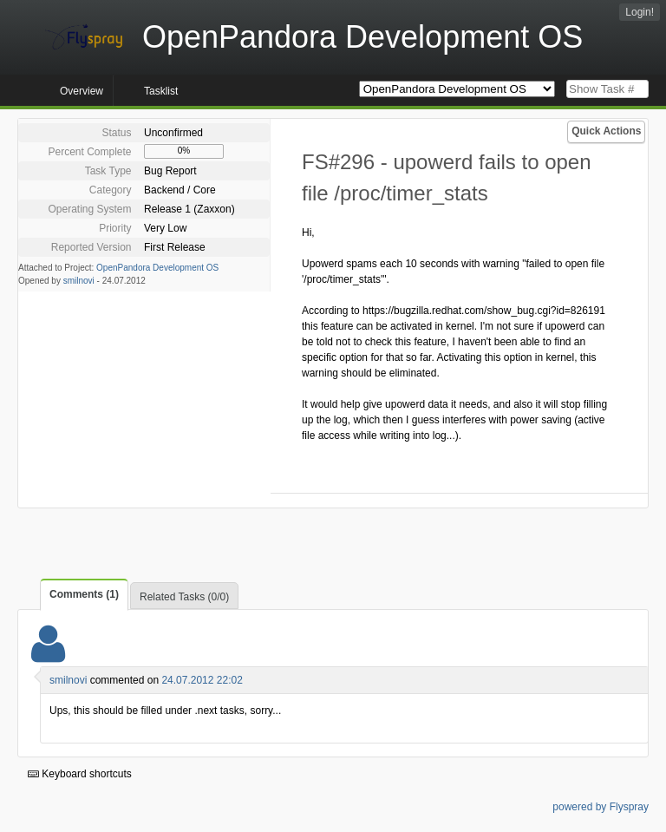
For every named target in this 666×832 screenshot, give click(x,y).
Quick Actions (606, 131)
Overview (81, 91)
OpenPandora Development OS (157, 267)
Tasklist (161, 91)
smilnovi (79, 280)
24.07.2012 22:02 (201, 680)
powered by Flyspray (600, 807)
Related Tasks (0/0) (184, 597)
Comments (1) (84, 594)
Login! (639, 12)
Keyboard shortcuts (80, 774)
